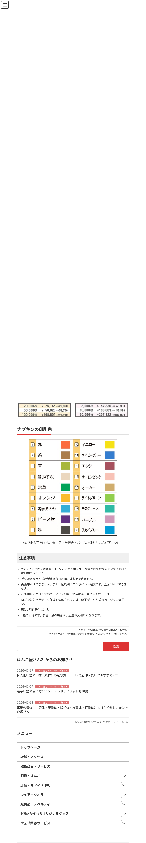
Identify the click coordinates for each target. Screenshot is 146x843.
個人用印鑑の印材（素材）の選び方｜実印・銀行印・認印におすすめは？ (68, 675)
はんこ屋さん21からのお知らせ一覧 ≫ (101, 722)
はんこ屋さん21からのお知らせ (52, 670)
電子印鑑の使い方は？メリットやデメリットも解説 (52, 691)
